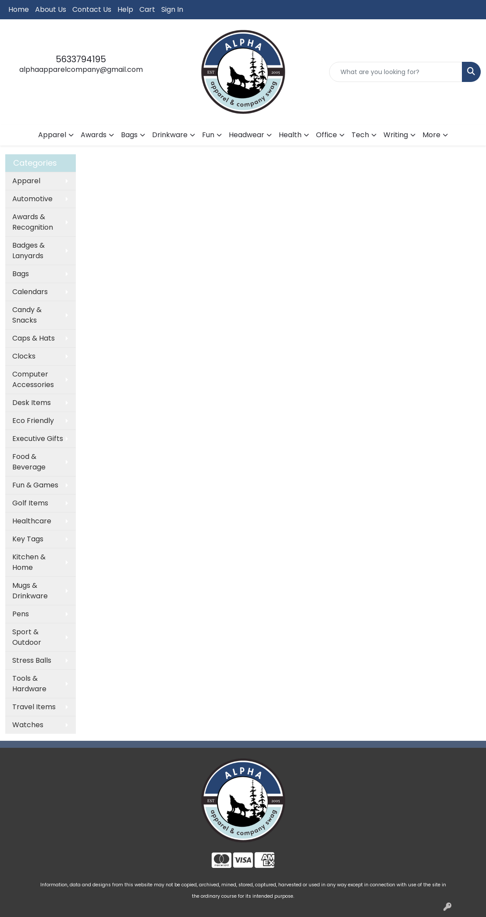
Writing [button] (395, 135)
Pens (20, 614)
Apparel (26, 181)
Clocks (23, 356)
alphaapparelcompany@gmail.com (81, 69)
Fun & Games (35, 485)
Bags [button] (129, 135)
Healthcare (31, 521)
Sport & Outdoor (26, 637)
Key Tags (27, 539)
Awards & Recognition (32, 222)
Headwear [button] (246, 135)
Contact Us (91, 9)
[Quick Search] (395, 72)
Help (125, 9)
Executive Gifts (37, 439)
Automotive (32, 199)
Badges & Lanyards (28, 250)
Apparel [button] (52, 135)
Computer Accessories (33, 379)
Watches (27, 725)
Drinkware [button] (170, 135)
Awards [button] (93, 135)
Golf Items (30, 503)
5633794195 (81, 59)
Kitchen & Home (29, 562)
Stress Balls (31, 660)
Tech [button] (360, 135)
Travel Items (34, 707)
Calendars (30, 292)
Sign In (172, 9)
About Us (50, 9)
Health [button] (290, 135)
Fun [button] (208, 135)
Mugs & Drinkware (30, 590)
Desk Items (31, 403)
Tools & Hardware (29, 683)
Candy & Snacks (27, 315)
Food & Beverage (29, 461)
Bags (20, 274)
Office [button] (326, 135)
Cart (147, 9)
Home (18, 9)
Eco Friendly (33, 421)
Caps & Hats (33, 338)
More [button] (431, 135)
